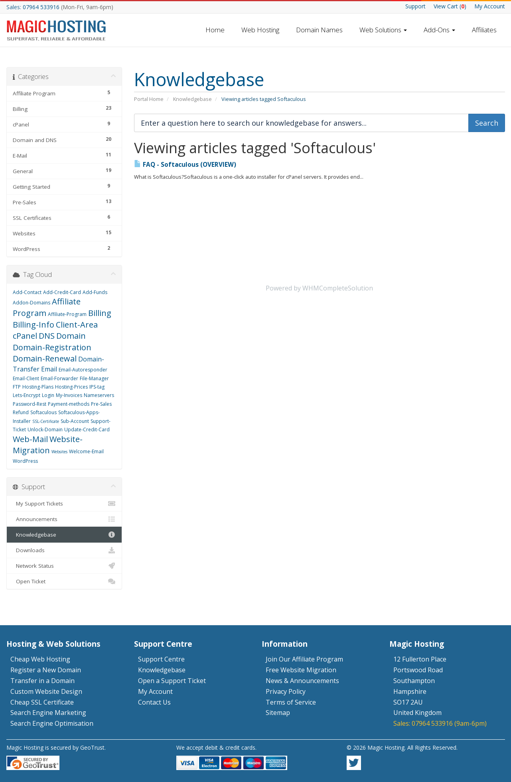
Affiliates (484, 29)
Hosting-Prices (71, 386)
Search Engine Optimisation (51, 723)
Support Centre (161, 659)
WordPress (25, 461)
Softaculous (43, 412)
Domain (71, 335)
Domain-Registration (52, 347)
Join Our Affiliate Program (304, 659)
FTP (17, 386)
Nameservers (99, 395)
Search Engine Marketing (48, 712)
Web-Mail (30, 439)
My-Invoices (69, 395)
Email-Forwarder (59, 378)
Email (49, 369)
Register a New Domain (45, 669)
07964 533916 (41, 7)
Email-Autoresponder (83, 369)
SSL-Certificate (45, 421)
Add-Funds (95, 292)
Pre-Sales (101, 404)
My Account (489, 6)
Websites (59, 451)
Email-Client (26, 378)
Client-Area (77, 324)
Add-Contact (27, 292)
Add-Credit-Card (62, 292)
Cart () (450, 6)
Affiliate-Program (67, 314)
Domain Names (319, 29)
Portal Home (149, 99)
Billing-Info (33, 324)
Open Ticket (64, 581)
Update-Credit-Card (87, 429)
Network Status (64, 566)
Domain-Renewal (45, 358)
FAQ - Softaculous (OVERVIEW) (185, 164)
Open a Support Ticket (172, 680)
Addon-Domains (31, 302)
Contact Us (154, 702)
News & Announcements (302, 680)
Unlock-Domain (45, 429)
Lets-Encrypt (26, 395)
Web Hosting (260, 29)
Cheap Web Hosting (40, 659)
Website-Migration (48, 445)
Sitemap (278, 712)
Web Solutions (383, 29)
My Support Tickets (64, 503)
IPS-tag (97, 386)
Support (415, 6)
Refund (21, 412)
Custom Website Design (46, 691)
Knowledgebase (192, 99)
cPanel (25, 335)
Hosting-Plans (37, 386)
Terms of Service (291, 702)
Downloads (64, 550)
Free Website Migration (301, 669)
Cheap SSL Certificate (42, 702)
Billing (99, 313)
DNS (47, 335)
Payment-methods (68, 404)
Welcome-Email (86, 451)
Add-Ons (439, 29)
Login (48, 395)
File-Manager (94, 378)
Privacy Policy (286, 691)
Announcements (64, 519)
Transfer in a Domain (42, 680)
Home (215, 29)
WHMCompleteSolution (337, 288)
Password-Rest (29, 404)
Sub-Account (75, 421)
